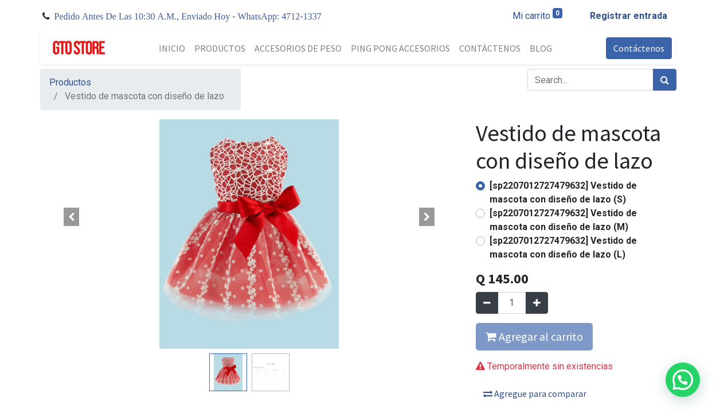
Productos (70, 82)
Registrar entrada (628, 15)
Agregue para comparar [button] (534, 393)
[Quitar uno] (487, 303)
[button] (71, 217)
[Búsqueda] (664, 80)
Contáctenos (638, 48)
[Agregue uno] (537, 303)
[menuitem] (172, 48)
